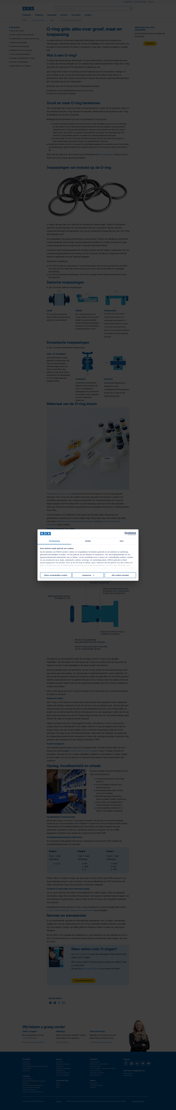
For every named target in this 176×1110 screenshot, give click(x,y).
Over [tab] (122, 541)
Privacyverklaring (64, 568)
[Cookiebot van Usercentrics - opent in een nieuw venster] (126, 533)
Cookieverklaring (47, 568)
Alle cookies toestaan (120, 575)
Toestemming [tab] (54, 541)
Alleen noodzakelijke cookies (55, 575)
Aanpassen (88, 575)
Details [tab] (88, 541)
